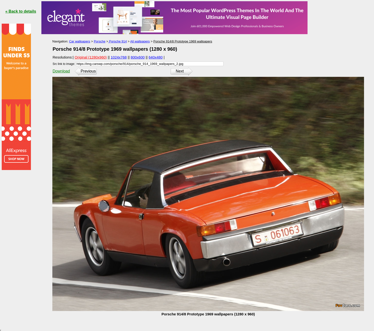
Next (180, 71)
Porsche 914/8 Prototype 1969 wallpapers (182, 41)
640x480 (156, 57)
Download (61, 71)
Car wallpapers (79, 41)
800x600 (138, 57)
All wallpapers (140, 41)
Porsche (99, 41)
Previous (88, 71)
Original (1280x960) (91, 57)
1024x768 (119, 57)
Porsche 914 (117, 41)
